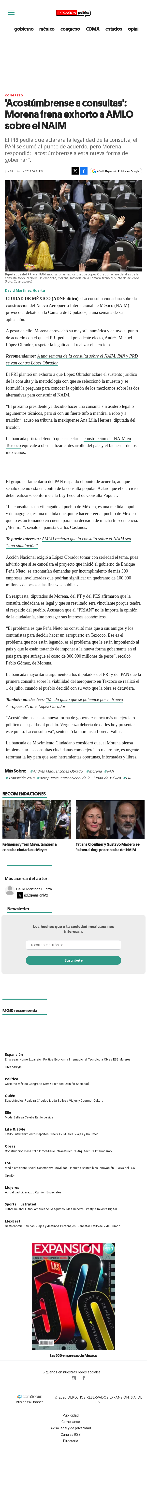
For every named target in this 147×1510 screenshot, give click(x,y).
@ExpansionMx (36, 902)
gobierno (23, 29)
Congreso (14, 95)
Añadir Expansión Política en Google (118, 171)
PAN (110, 771)
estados (113, 29)
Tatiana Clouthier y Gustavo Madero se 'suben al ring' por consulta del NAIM (108, 847)
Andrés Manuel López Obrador (58, 771)
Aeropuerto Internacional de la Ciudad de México (80, 777)
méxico (47, 29)
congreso (70, 29)
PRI (128, 777)
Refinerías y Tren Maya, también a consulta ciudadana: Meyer (29, 847)
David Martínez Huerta (34, 896)
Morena (95, 771)
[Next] (139, 817)
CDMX (93, 29)
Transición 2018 (21, 777)
